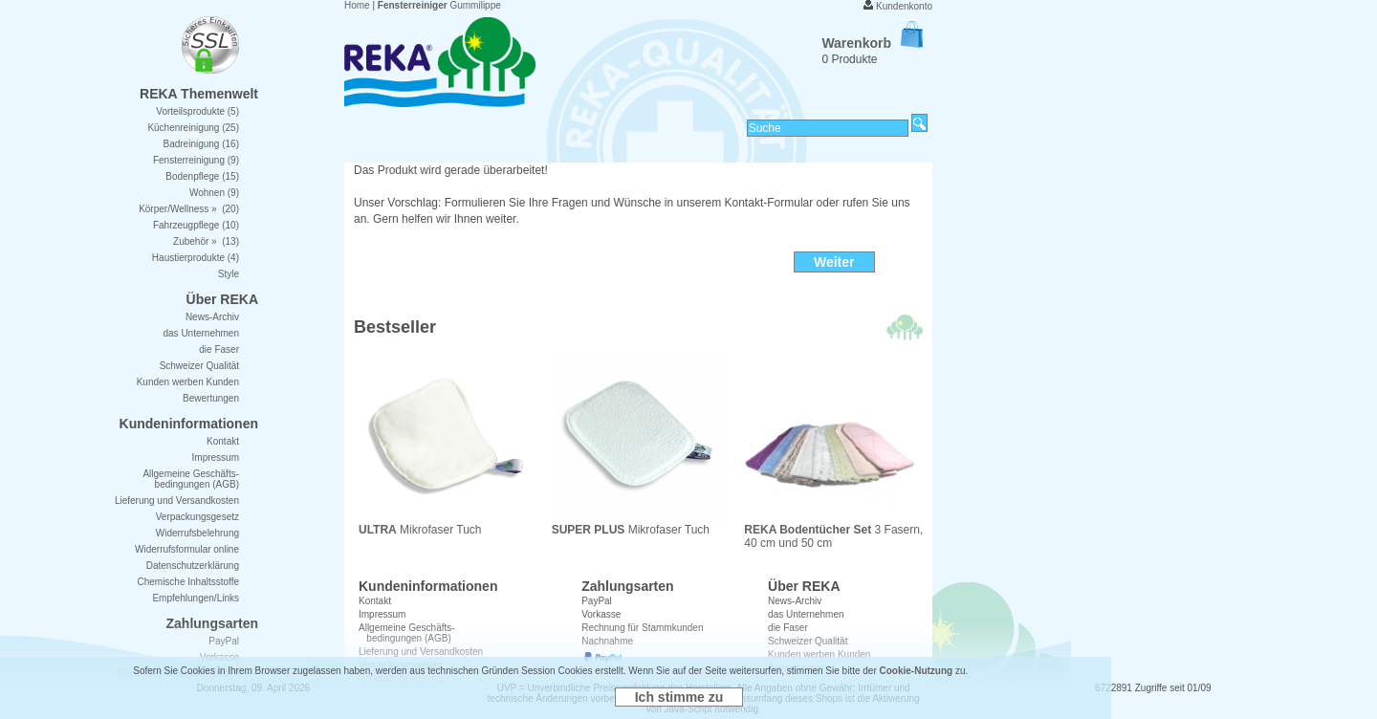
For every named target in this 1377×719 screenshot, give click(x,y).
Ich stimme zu (679, 697)
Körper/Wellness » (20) (189, 209)
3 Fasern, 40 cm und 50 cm (833, 531)
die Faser (219, 349)
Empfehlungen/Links (195, 598)
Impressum (382, 614)
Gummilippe (439, 5)
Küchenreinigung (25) (193, 127)
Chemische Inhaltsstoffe (188, 582)
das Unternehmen (806, 614)
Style (228, 274)
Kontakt (375, 601)
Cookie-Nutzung (916, 670)
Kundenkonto (904, 6)
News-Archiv (794, 601)
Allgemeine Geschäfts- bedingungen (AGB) (190, 479)
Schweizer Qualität (199, 365)
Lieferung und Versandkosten (177, 500)
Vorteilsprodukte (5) (197, 111)
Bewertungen (211, 398)
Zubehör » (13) (206, 241)
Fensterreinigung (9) (196, 160)
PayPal (596, 601)
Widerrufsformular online (187, 549)
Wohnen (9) (214, 192)
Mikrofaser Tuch (445, 524)
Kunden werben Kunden (188, 382)
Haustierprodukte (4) (195, 257)
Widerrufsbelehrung (197, 533)
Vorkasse (601, 614)
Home (357, 5)
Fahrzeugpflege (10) (196, 225)
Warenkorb (872, 43)
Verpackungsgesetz (197, 517)
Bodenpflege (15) (202, 176)
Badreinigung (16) (202, 144)
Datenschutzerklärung (192, 565)
